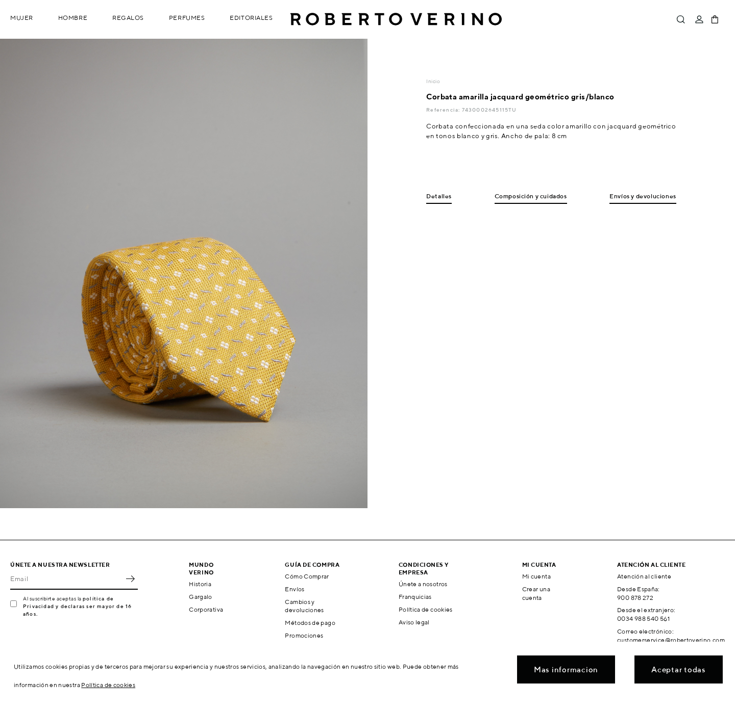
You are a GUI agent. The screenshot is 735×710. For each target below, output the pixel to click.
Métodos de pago (310, 622)
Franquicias (415, 596)
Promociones (304, 635)
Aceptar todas (678, 669)
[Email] (66, 578)
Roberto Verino (396, 19)
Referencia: (443, 110)
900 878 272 (635, 597)
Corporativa (206, 609)
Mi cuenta (536, 576)
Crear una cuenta (536, 593)
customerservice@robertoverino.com (671, 640)
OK (130, 578)
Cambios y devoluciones (304, 606)
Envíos (294, 589)
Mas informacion (566, 669)
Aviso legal (414, 622)
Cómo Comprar (307, 576)
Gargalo (200, 596)
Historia (200, 584)
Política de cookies (426, 609)
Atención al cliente (644, 576)
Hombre (72, 17)
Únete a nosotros (423, 584)
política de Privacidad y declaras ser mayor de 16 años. (77, 606)
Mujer (21, 17)
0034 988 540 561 (643, 618)
